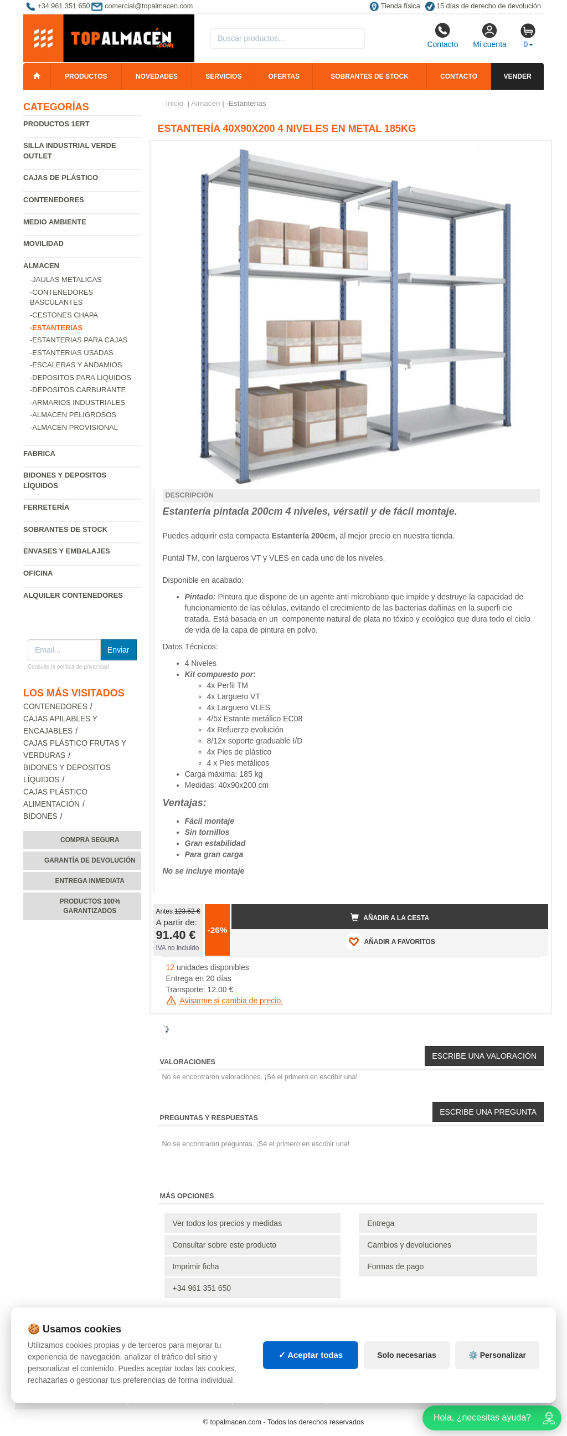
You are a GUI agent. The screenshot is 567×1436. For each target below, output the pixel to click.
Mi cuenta (490, 35)
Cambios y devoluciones (409, 1244)
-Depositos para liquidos (80, 377)
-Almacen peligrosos (73, 415)
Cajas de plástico (60, 177)
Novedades (157, 76)
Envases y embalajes (66, 551)
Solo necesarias (406, 1355)
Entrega (380, 1223)
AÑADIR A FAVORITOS (390, 941)
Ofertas (284, 76)
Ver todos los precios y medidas (227, 1223)
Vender (518, 76)
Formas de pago (395, 1266)
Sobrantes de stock (369, 76)
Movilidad (43, 243)
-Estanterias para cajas (79, 340)
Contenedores (53, 200)
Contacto (442, 35)
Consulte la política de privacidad (68, 667)
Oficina (38, 573)
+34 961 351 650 (202, 1288)
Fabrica (39, 453)
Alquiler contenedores (73, 595)
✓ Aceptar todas (311, 1355)
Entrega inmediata (90, 881)
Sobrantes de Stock (65, 529)
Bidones (40, 816)
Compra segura (90, 840)
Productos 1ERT (56, 124)
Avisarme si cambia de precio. (225, 1000)
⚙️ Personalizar (497, 1355)
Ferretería (46, 507)
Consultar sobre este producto (225, 1244)
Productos (86, 76)
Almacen (41, 265)
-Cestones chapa (64, 315)
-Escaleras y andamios (76, 365)
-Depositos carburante (78, 390)
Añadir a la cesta (389, 917)
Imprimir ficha (196, 1266)
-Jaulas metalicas (66, 279)
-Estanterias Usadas (72, 352)
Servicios (223, 76)
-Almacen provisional (74, 427)
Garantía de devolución (90, 860)
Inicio (175, 103)
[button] (530, 154)
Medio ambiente (54, 222)
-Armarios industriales (77, 402)
